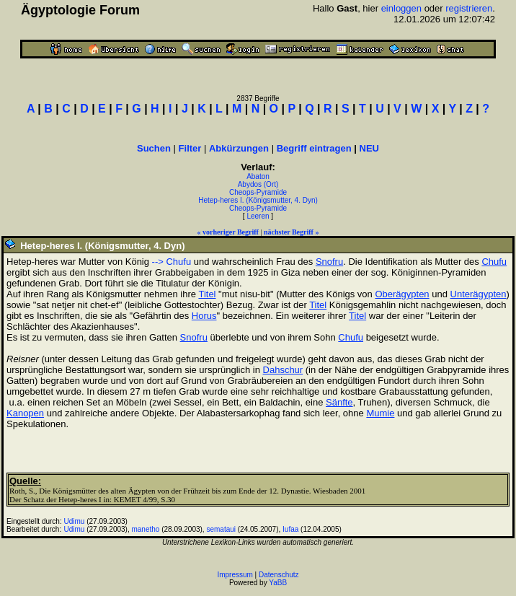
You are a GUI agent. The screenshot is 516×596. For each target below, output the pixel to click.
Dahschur (283, 369)
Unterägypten (478, 294)
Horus (204, 315)
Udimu (74, 521)
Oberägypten (402, 294)
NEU (369, 148)
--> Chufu (172, 261)
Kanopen (25, 413)
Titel (206, 294)
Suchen (154, 148)
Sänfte (339, 402)
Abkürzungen (239, 148)
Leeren (257, 216)
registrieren (468, 8)
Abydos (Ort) (258, 184)
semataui (221, 529)
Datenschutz (279, 575)
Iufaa (290, 529)
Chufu (494, 261)
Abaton (258, 176)
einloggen (401, 8)
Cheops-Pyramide (258, 192)
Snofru (329, 261)
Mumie (380, 413)
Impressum (234, 575)
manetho (145, 529)
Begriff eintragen (314, 148)
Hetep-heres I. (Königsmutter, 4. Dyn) (258, 200)
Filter (190, 148)
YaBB (278, 583)
